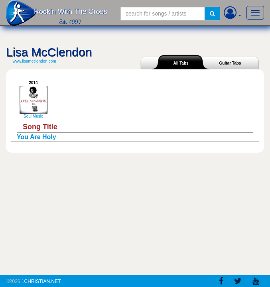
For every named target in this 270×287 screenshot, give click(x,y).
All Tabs (180, 63)
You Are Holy (36, 137)
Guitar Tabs (230, 63)
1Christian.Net (41, 281)
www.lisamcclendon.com (34, 61)
